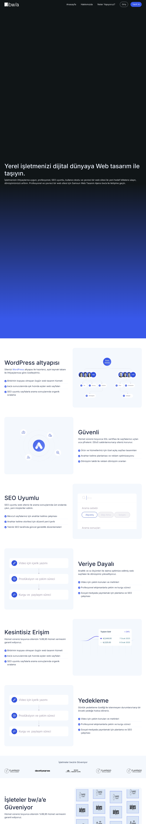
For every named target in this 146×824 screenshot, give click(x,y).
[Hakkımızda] (86, 4)
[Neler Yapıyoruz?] (106, 4)
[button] (124, 4)
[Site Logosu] (11, 4)
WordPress (18, 369)
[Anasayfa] (71, 4)
